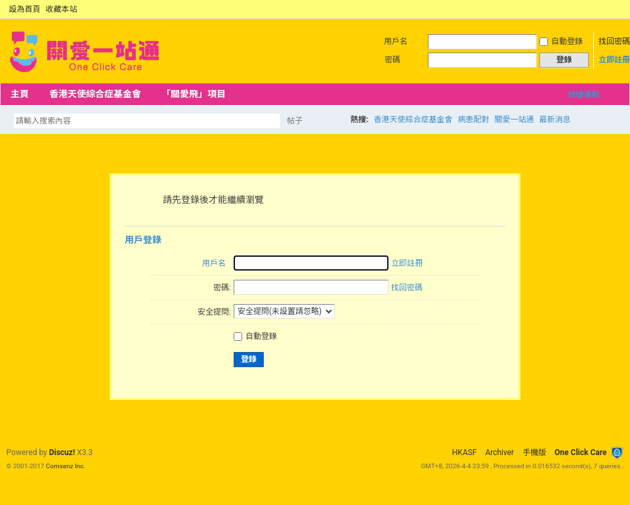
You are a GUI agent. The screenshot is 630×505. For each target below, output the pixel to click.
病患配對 (473, 119)
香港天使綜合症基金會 (95, 94)
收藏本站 (61, 9)
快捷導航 (583, 94)
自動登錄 (561, 41)
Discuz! (62, 452)
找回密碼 (614, 41)
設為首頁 (25, 9)
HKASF (464, 452)
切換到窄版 (615, 9)
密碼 (392, 59)
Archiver (499, 452)
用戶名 (396, 41)
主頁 (19, 94)
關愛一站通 (514, 119)
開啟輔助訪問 (605, 9)
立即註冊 (614, 59)
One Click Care (580, 452)
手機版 (534, 452)
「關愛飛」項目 (193, 94)
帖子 (295, 120)
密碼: (222, 287)
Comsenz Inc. (65, 466)
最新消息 (554, 119)
